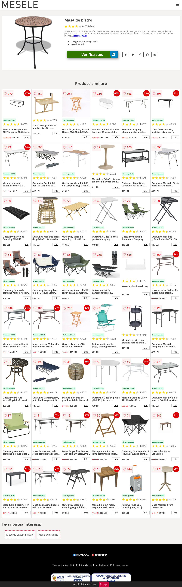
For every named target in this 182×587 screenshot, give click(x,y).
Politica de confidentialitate (92, 565)
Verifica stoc (99, 54)
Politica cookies (119, 565)
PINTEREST (99, 555)
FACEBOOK (81, 555)
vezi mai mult (80, 35)
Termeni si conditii (63, 565)
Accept (104, 584)
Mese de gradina (48, 534)
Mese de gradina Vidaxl (20, 534)
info (26, 137)
